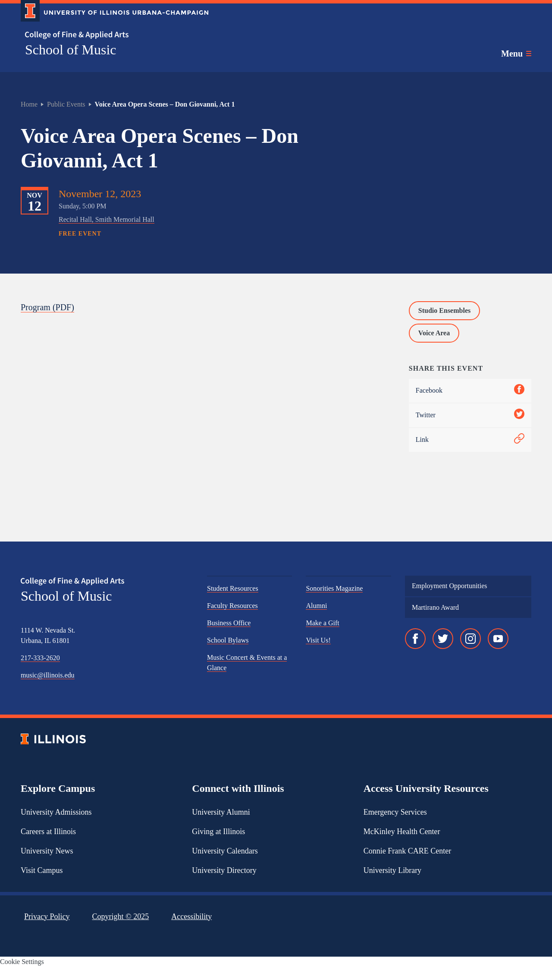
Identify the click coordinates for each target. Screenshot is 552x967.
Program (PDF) (47, 307)
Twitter (470, 415)
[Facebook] (415, 638)
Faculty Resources (232, 605)
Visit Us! (318, 640)
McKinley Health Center (402, 831)
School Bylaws (227, 640)
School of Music (70, 49)
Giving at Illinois (218, 831)
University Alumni (221, 812)
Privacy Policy (47, 916)
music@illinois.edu (48, 675)
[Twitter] (443, 638)
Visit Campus (42, 870)
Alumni (316, 605)
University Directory (224, 870)
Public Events (66, 104)
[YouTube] (498, 638)
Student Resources (232, 588)
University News (47, 851)
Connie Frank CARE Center (407, 851)
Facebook (470, 390)
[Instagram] (470, 638)
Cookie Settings (22, 961)
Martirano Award (435, 607)
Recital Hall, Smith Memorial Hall (106, 219)
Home (29, 104)
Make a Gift (322, 623)
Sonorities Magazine (334, 588)
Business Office (229, 623)
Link (470, 440)
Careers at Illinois (48, 831)
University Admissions (56, 812)
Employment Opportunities (449, 585)
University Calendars (224, 851)
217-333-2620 (40, 657)
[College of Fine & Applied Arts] (111, 35)
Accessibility (191, 916)
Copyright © (120, 916)
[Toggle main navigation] (516, 53)
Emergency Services (395, 812)
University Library (392, 870)
